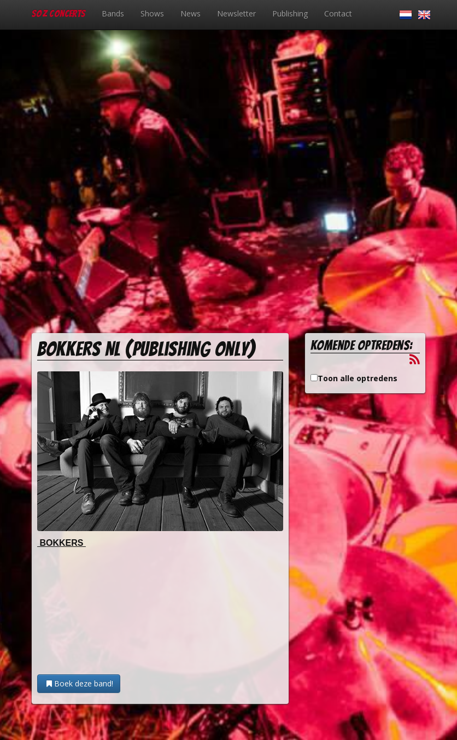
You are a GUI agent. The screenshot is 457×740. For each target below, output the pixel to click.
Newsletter (236, 13)
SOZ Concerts (58, 13)
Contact (338, 13)
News (190, 13)
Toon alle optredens (357, 378)
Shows (152, 13)
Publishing (290, 13)
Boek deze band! (78, 683)
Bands (113, 13)
